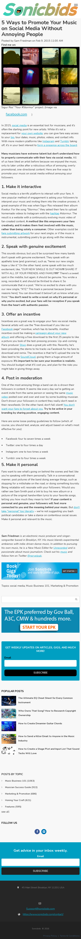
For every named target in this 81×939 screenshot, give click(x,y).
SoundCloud (28, 357)
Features (13, 806)
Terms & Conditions (70, 935)
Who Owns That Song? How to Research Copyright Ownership (47, 713)
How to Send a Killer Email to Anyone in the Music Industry (46, 738)
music (63, 552)
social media (19, 125)
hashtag (54, 213)
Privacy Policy (50, 935)
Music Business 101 (38, 586)
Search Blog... (76, 599)
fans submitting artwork (15, 233)
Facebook (7, 329)
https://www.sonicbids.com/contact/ (43, 914)
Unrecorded (60, 548)
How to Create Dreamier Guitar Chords (40, 723)
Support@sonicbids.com (40, 908)
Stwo (23, 345)
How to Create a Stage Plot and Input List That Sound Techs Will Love (48, 751)
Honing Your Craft (18, 800)
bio (12, 137)
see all (5, 811)
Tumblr (64, 141)
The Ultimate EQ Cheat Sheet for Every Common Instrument (45, 700)
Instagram (48, 141)
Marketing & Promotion (64, 586)
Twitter (19, 45)
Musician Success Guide (21, 787)
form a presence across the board (57, 145)
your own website (32, 133)
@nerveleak (34, 556)
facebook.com (16, 114)
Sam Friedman (22, 40)
